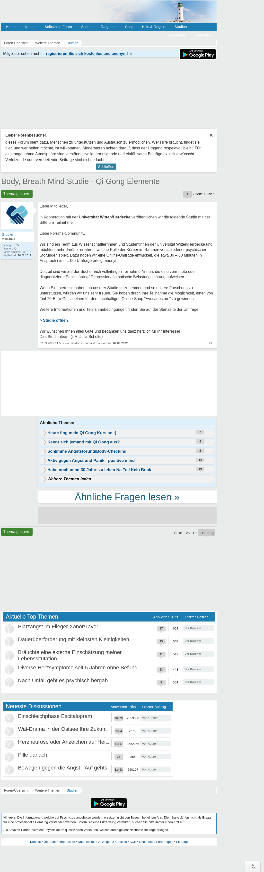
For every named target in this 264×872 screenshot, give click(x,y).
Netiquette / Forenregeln (156, 842)
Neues (30, 27)
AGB (133, 842)
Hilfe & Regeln (153, 27)
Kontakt (35, 842)
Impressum (67, 842)
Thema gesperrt (17, 194)
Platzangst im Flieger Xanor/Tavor (58, 626)
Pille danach (32, 755)
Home (11, 27)
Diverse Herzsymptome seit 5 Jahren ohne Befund (78, 668)
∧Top (252, 866)
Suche (86, 27)
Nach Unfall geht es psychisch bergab (63, 680)
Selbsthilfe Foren (58, 27)
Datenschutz (86, 842)
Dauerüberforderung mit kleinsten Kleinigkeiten (73, 639)
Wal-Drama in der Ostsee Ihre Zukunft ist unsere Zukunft (85, 729)
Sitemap (182, 842)
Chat (129, 27)
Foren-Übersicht (16, 790)
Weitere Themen (47, 790)
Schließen (106, 166)
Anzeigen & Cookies (112, 842)
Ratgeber (108, 27)
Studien (181, 27)
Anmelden (203, 35)
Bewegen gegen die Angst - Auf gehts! (63, 768)
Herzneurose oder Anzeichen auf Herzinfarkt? (72, 742)
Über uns (50, 842)
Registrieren (176, 35)
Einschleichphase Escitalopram (55, 716)
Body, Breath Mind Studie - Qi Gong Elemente (80, 181)
